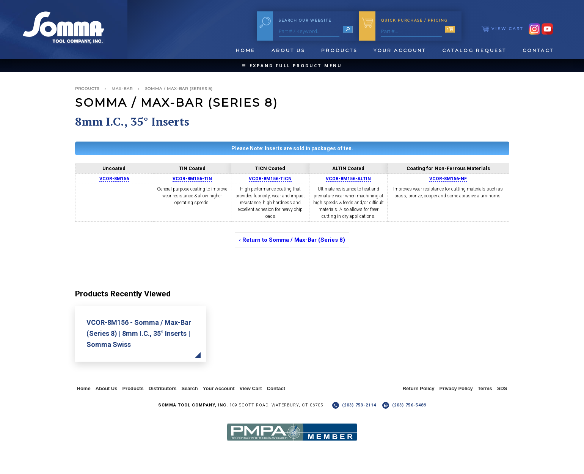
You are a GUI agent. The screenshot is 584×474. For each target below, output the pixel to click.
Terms (485, 388)
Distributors (163, 388)
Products (339, 50)
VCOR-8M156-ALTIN (348, 178)
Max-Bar (122, 88)
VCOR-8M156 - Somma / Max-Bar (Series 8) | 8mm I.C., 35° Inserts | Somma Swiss (138, 333)
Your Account (400, 50)
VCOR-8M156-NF (448, 178)
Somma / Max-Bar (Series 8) (179, 88)
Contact (538, 50)
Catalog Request (474, 50)
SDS (502, 388)
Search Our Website (305, 20)
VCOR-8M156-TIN (192, 178)
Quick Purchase (414, 20)
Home (245, 50)
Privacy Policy (456, 388)
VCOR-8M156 (114, 178)
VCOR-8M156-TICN (270, 178)
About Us (288, 50)
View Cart (502, 28)
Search (189, 388)
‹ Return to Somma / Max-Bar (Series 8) (292, 239)
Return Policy (419, 388)
